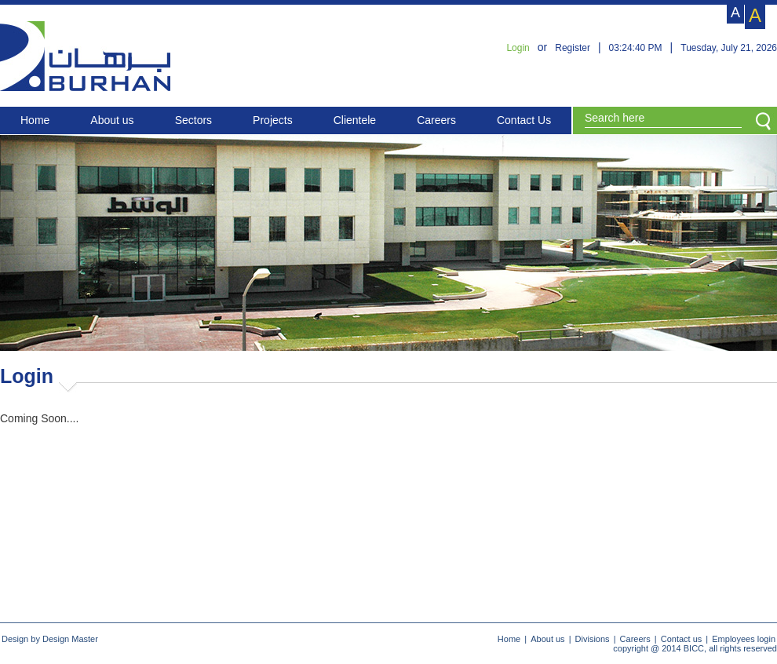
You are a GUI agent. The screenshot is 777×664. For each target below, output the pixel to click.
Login (517, 47)
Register (572, 47)
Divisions (592, 639)
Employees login (743, 639)
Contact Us (524, 120)
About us (111, 120)
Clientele (355, 120)
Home (34, 120)
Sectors (193, 120)
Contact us (681, 639)
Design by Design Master (50, 639)
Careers (436, 120)
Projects (273, 120)
